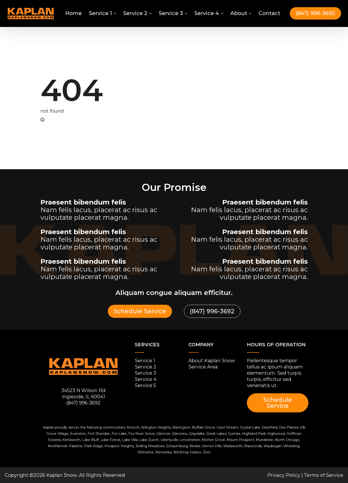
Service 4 (206, 13)
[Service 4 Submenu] (221, 13)
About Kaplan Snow (211, 360)
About (238, 13)
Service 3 (171, 13)
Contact (269, 13)
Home (73, 13)
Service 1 (100, 13)
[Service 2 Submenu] (150, 13)
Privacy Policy (283, 475)
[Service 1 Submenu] (114, 13)
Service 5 (145, 385)
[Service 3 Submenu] (185, 13)
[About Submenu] (250, 13)
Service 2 (135, 13)
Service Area (203, 367)
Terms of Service (323, 475)
